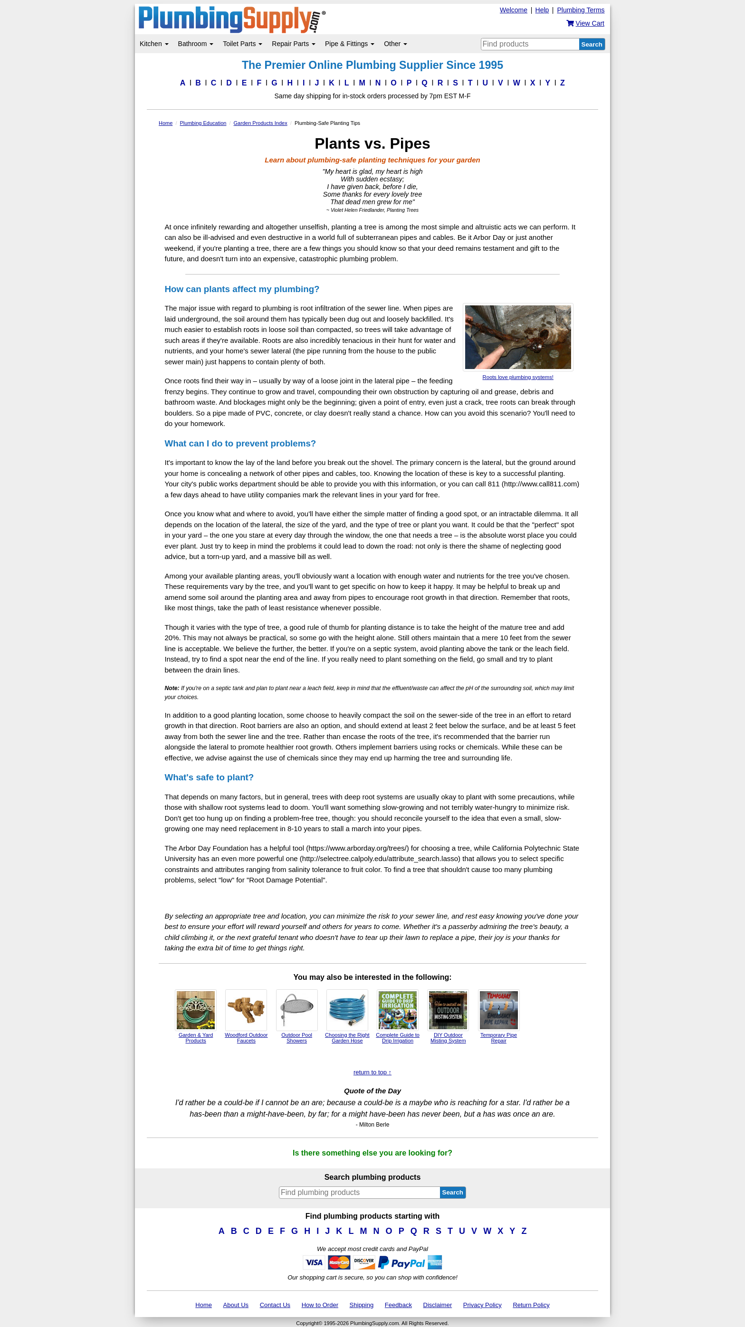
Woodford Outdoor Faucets (246, 1016)
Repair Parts (293, 43)
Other (395, 43)
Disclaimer (437, 1304)
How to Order (320, 1304)
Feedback (398, 1304)
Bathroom (196, 43)
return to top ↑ (372, 1072)
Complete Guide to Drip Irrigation (398, 1016)
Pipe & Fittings (349, 43)
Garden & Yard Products (196, 1016)
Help (542, 10)
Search (592, 44)
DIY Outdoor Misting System (448, 1016)
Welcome (513, 10)
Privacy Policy (482, 1304)
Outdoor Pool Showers (297, 1016)
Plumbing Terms (580, 10)
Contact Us (275, 1304)
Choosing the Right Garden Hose (347, 1016)
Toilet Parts (242, 43)
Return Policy (531, 1304)
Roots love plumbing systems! (518, 341)
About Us (235, 1304)
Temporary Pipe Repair (499, 1016)
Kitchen (154, 43)
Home (203, 1304)
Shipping (362, 1304)
